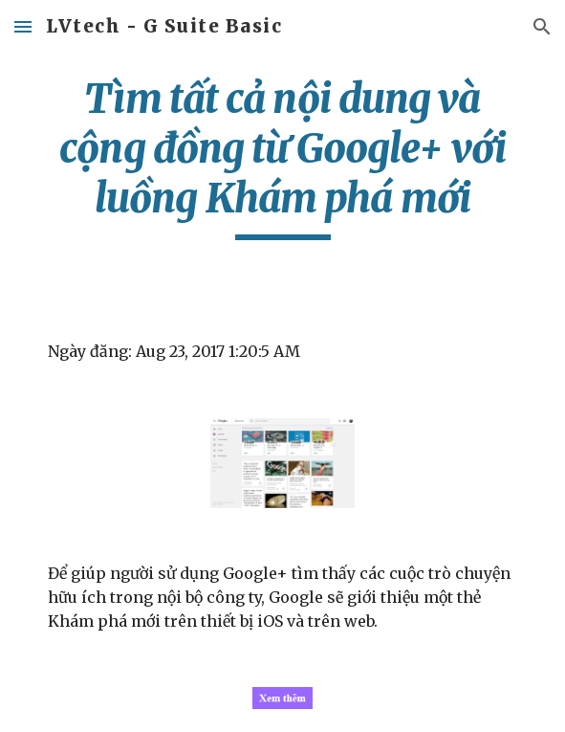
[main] (282, 157)
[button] (23, 26)
